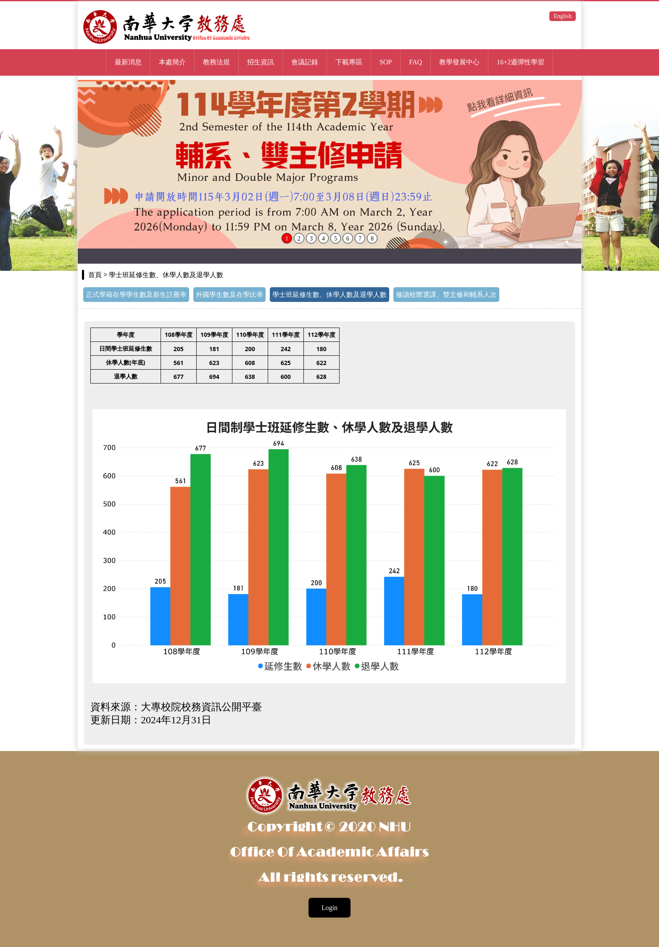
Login (329, 907)
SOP (386, 62)
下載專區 (348, 62)
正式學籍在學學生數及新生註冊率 (136, 294)
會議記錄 (304, 62)
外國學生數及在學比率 (229, 294)
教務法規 (216, 62)
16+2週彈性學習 (520, 62)
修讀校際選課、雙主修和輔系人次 (446, 294)
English (563, 16)
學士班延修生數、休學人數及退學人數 (329, 294)
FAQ (415, 62)
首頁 (95, 274)
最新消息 (128, 62)
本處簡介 (172, 62)
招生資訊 (260, 62)
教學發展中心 (459, 62)
